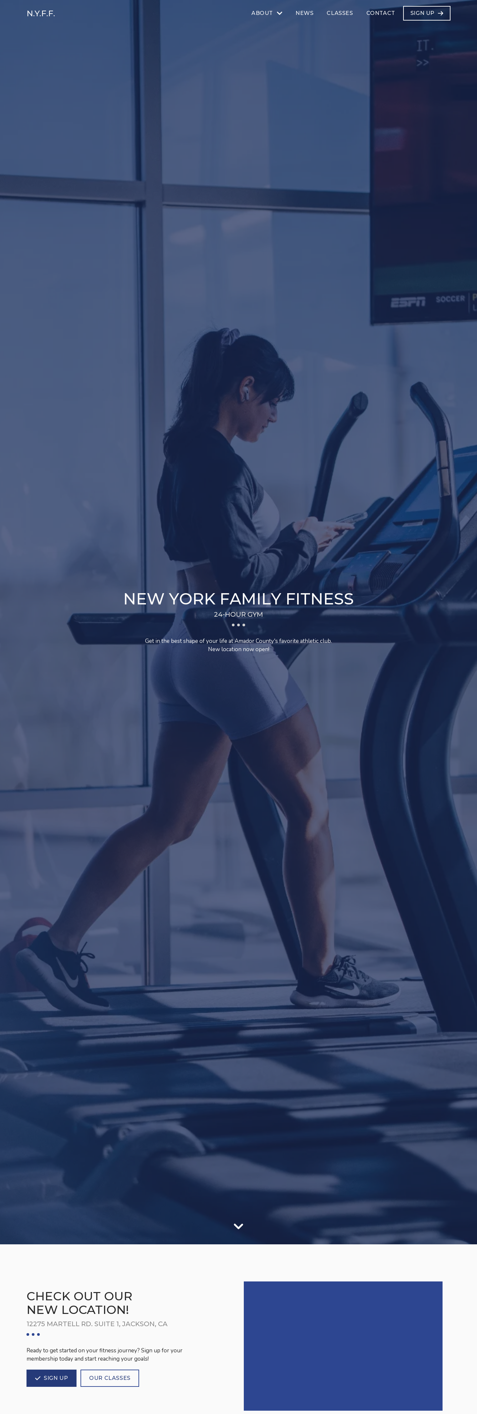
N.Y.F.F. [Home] (40, 13)
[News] (304, 13)
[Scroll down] (238, 1226)
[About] (267, 13)
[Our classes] (109, 1378)
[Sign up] (51, 1378)
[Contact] (380, 13)
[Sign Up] (426, 13)
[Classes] (339, 13)
